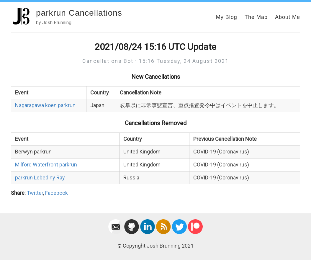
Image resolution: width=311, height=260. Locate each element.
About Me (287, 17)
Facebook (56, 193)
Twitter (35, 193)
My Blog (226, 17)
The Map (256, 17)
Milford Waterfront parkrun (46, 164)
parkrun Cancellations (79, 12)
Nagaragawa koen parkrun (45, 105)
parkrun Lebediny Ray (40, 177)
